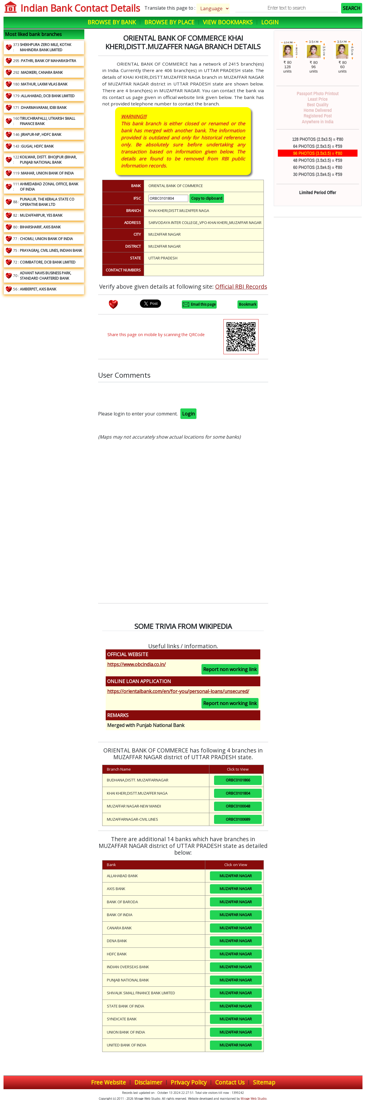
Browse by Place (169, 22)
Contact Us (229, 1082)
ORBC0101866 (238, 780)
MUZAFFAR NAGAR (236, 875)
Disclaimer (148, 1082)
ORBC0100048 (238, 806)
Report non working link (230, 669)
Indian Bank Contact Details (80, 8)
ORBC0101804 (238, 793)
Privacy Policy (189, 1082)
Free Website (108, 1082)
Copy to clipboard (206, 198)
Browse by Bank (112, 22)
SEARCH (351, 8)
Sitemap (264, 1082)
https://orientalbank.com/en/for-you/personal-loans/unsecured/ (178, 691)
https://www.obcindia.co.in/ (136, 664)
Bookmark (247, 304)
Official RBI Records (241, 286)
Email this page (199, 304)
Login (269, 22)
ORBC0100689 (238, 819)
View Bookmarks (228, 22)
